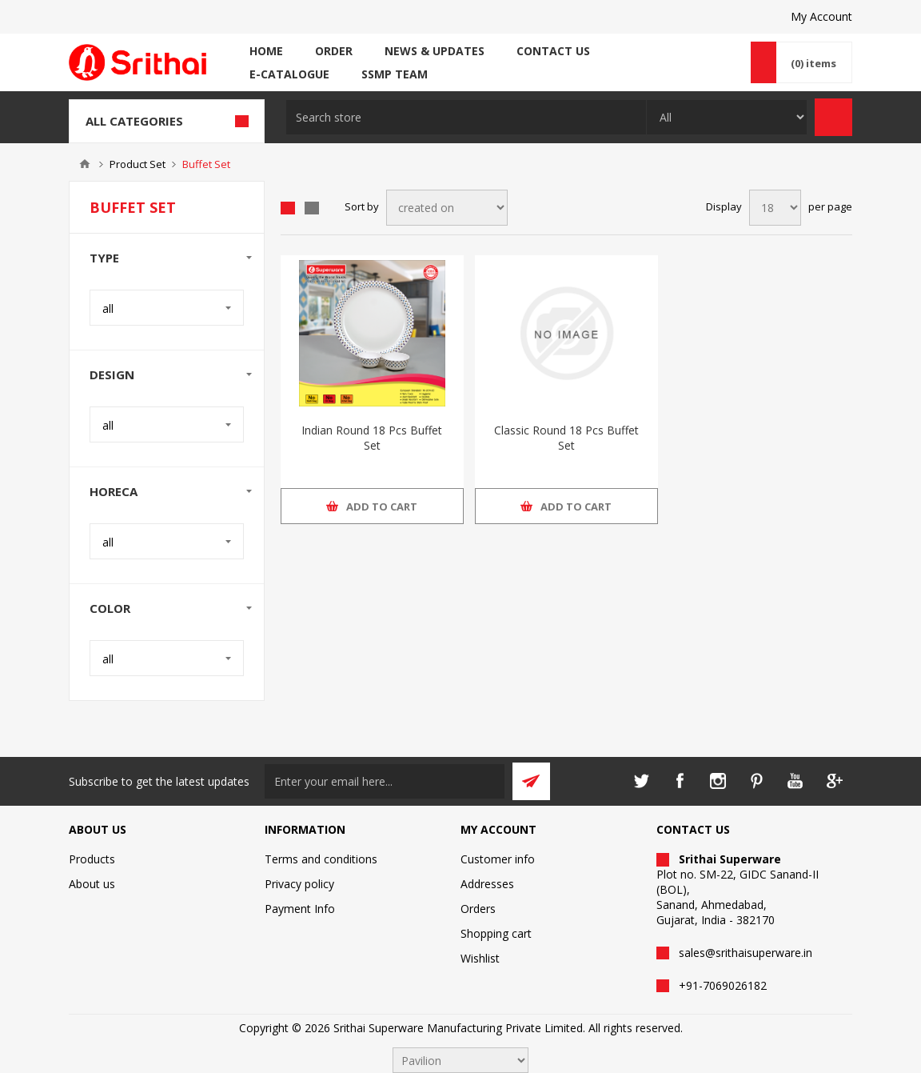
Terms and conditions (321, 859)
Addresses (487, 883)
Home (85, 164)
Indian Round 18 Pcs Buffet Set (371, 437)
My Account (821, 16)
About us (92, 883)
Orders (478, 908)
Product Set (137, 164)
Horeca (114, 491)
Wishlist (480, 958)
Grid (288, 208)
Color (110, 608)
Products (92, 859)
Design (112, 374)
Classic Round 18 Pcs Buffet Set (566, 437)
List (312, 208)
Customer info (497, 859)
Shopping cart (496, 933)
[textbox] (466, 117)
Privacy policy (299, 883)
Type (104, 258)
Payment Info (300, 908)
